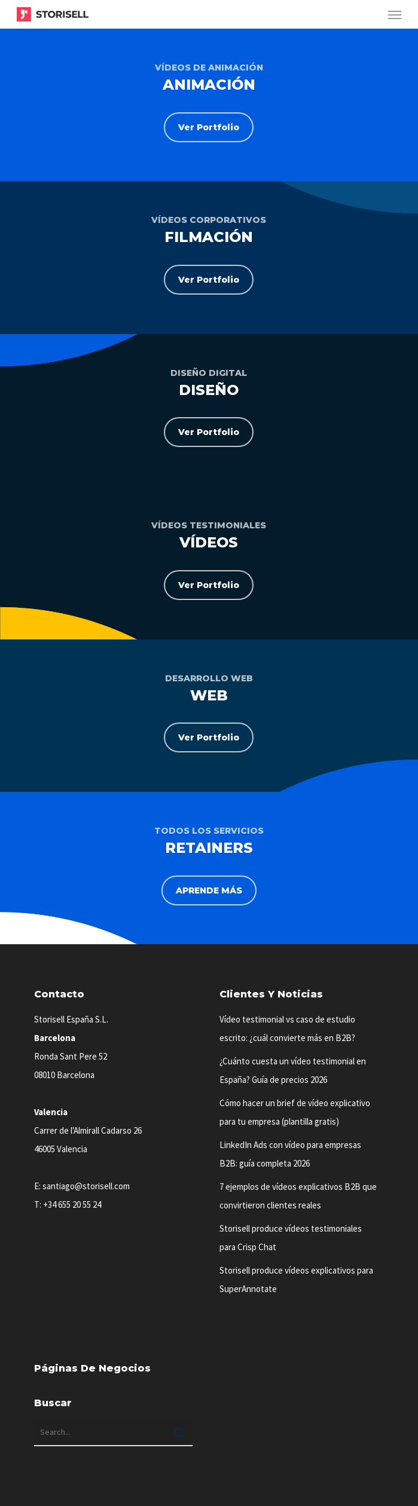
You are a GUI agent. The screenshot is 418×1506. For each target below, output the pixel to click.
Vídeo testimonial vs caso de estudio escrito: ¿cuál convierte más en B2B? (287, 1028)
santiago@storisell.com (86, 1186)
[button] (394, 14)
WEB (209, 695)
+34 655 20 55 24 (72, 1204)
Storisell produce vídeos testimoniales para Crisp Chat (290, 1238)
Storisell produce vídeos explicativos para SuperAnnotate (296, 1279)
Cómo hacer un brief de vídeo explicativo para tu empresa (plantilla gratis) (294, 1112)
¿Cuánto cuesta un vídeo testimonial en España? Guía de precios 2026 (292, 1070)
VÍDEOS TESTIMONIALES (208, 525)
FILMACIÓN (208, 237)
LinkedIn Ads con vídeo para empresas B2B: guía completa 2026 (290, 1154)
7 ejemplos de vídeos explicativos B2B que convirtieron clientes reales (298, 1196)
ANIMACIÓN (209, 84)
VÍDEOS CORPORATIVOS (208, 220)
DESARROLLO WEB (209, 678)
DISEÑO (209, 390)
